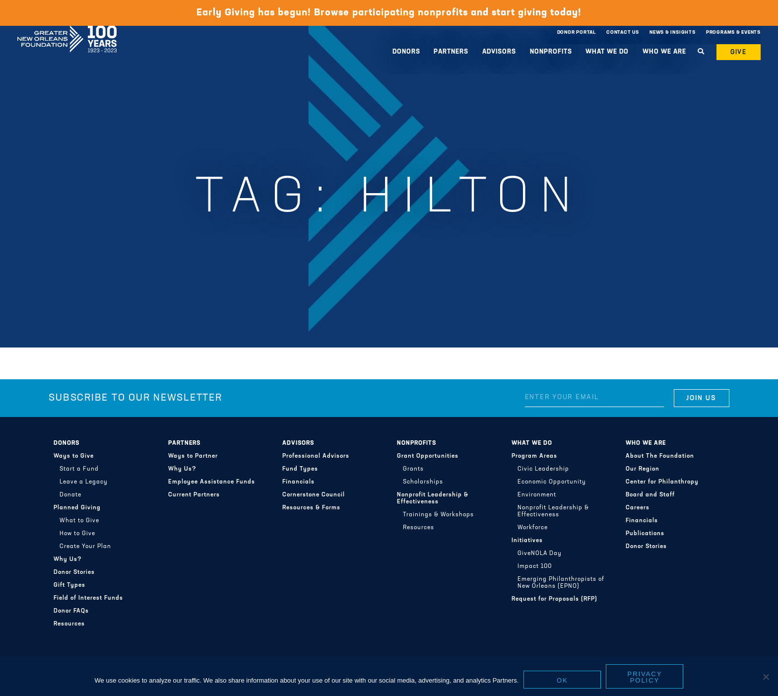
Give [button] (738, 52)
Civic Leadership (543, 469)
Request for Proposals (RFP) (554, 599)
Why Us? (68, 559)
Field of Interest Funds (88, 598)
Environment (537, 495)
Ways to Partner (193, 456)
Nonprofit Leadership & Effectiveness (432, 498)
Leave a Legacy (84, 482)
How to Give (77, 534)
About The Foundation (660, 456)
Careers (637, 508)
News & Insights (672, 32)
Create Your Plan (85, 547)
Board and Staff (650, 495)
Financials (298, 482)
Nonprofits (551, 52)
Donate (70, 495)
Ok (562, 680)
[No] (766, 677)
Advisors (499, 52)
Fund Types (300, 469)
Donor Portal (576, 32)
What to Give (79, 521)
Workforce (533, 528)
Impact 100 (535, 566)
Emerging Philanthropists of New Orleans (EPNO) (561, 582)
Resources (69, 624)
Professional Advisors (315, 456)
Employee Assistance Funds (211, 482)
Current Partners (194, 495)
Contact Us (622, 32)
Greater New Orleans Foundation (67, 30)
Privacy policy (645, 677)
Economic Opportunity (552, 482)
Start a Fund (79, 469)
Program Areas (534, 456)
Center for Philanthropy (662, 482)
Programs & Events (733, 32)
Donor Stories (74, 572)
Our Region (642, 469)
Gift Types (69, 585)
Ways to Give (74, 456)
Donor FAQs (71, 611)
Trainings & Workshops (438, 515)
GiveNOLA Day (540, 554)
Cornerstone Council (313, 495)
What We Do (607, 52)
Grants (413, 469)
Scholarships (423, 482)
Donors (406, 52)
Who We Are (664, 52)
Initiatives (527, 541)
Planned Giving (77, 508)
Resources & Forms (311, 508)
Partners (451, 52)
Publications (645, 534)
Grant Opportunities (427, 456)
